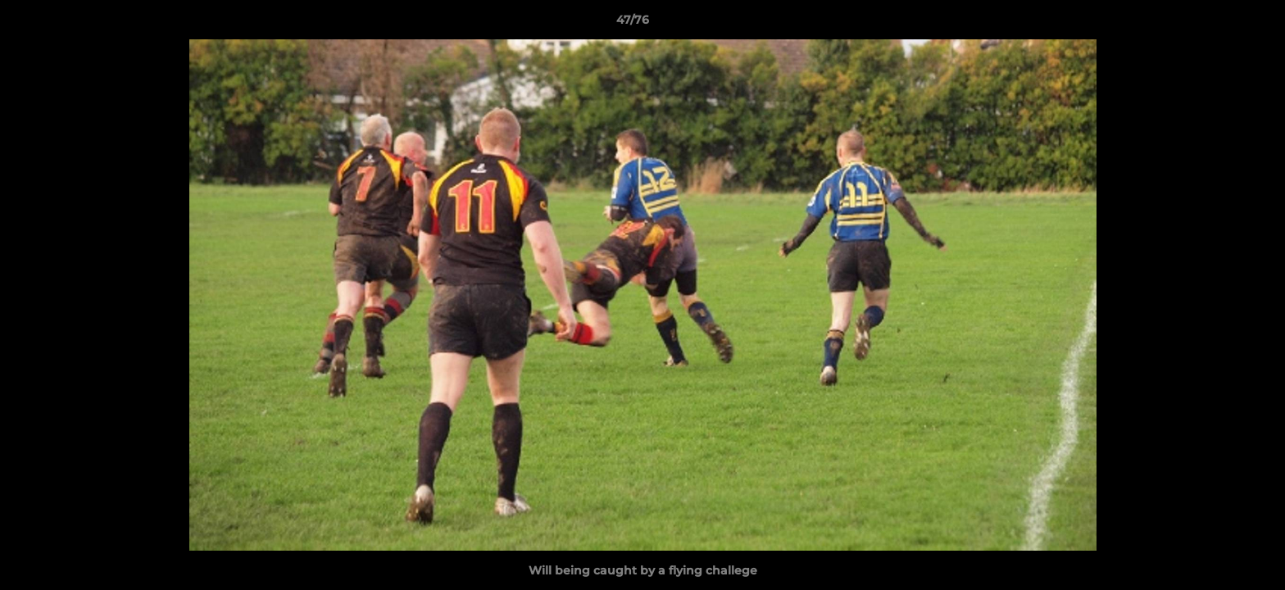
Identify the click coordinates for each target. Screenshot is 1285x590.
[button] (1216, 23)
